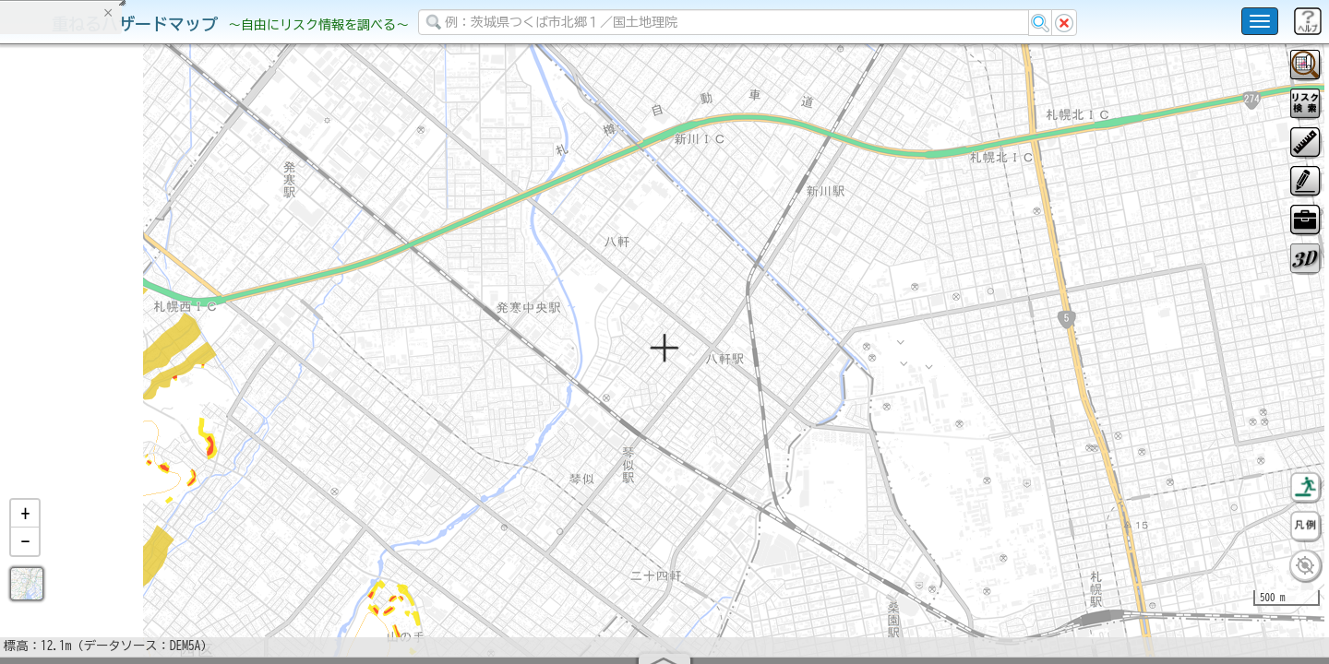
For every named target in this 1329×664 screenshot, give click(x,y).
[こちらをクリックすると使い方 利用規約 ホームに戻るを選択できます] (1259, 21)
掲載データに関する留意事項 (101, 313)
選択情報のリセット (195, 363)
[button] (25, 561)
